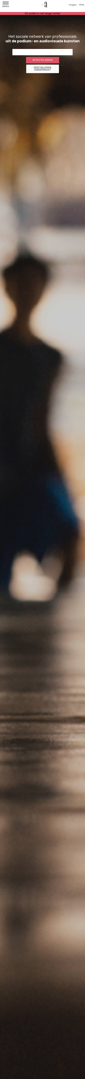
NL (83, 5)
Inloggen (73, 5)
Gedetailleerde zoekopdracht (42, 68)
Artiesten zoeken (42, 60)
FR (80, 5)
